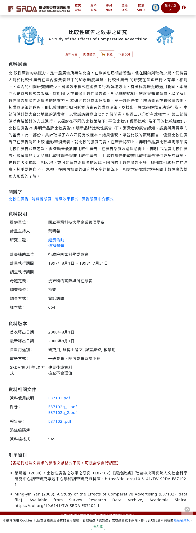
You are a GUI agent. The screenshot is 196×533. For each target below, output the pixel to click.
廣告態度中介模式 (98, 198)
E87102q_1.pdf (62, 406)
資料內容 (71, 54)
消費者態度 (41, 198)
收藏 (107, 54)
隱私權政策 (182, 520)
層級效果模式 (67, 198)
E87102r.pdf (59, 421)
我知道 (98, 526)
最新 (125, 7)
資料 (93, 7)
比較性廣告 (18, 198)
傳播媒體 (56, 245)
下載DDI (124, 54)
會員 (109, 7)
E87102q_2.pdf (62, 412)
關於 (141, 7)
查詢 (78, 7)
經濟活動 (56, 239)
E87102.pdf (59, 398)
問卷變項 (89, 54)
